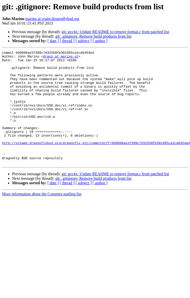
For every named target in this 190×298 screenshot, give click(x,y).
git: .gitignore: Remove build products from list (93, 36)
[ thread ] (67, 41)
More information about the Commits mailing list (41, 216)
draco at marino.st (60, 57)
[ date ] (53, 41)
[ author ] (100, 41)
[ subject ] (84, 41)
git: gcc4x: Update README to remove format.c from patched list (115, 32)
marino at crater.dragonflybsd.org (52, 19)
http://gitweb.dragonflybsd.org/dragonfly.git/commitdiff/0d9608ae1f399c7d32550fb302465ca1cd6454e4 (96, 161)
